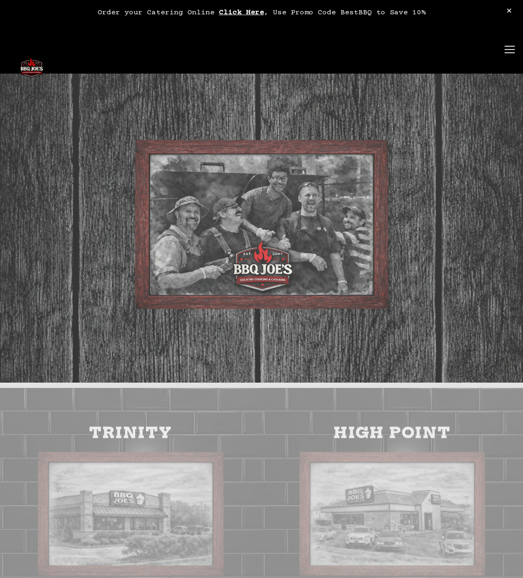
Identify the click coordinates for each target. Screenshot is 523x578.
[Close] (509, 11)
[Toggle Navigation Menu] (509, 50)
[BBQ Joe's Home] (31, 68)
